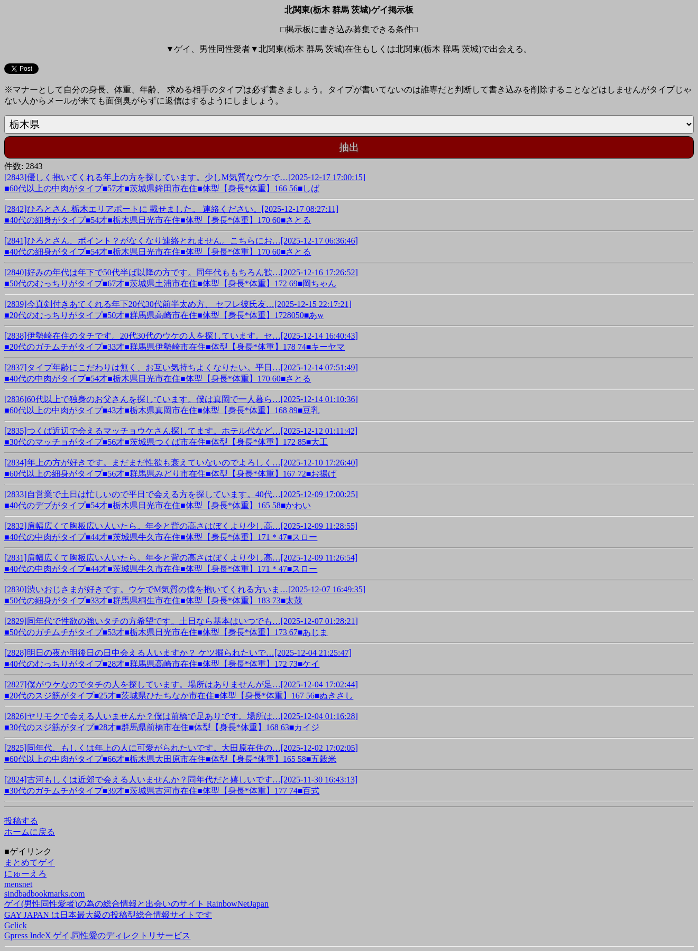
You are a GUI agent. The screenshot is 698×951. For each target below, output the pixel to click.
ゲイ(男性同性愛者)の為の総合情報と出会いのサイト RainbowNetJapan (136, 903)
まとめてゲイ (29, 862)
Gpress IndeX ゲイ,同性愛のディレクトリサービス (97, 935)
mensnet (18, 884)
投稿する (21, 820)
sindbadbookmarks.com (44, 893)
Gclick (15, 925)
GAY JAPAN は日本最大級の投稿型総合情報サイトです (108, 914)
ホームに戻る (29, 831)
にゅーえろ (25, 873)
